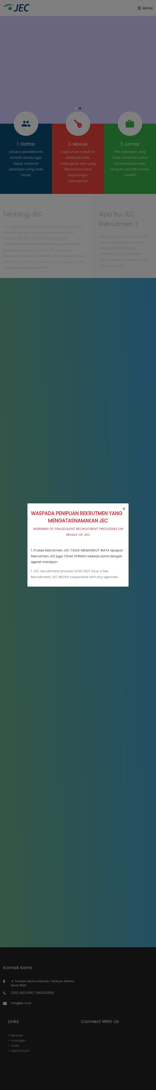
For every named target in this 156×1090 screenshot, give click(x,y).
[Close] (123, 509)
